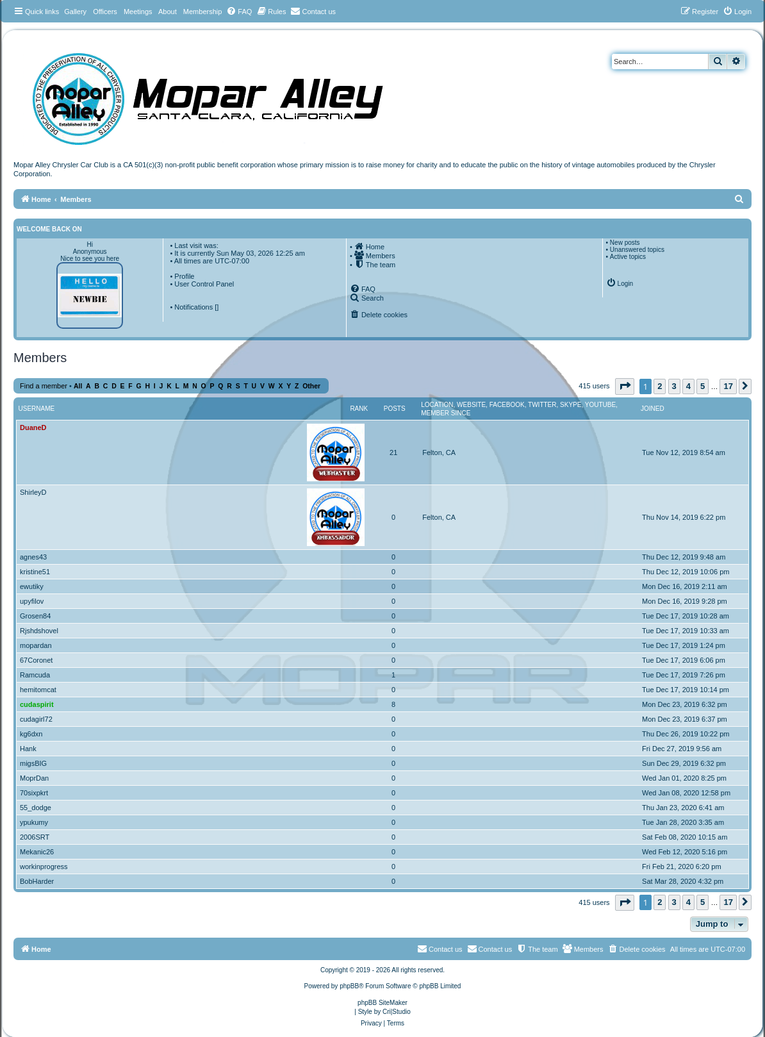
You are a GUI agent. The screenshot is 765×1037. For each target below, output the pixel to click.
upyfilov (32, 601)
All (78, 386)
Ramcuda (35, 675)
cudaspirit (37, 704)
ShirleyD (33, 492)
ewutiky (32, 586)
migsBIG (33, 763)
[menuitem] (239, 11)
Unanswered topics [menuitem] (637, 249)
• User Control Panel (202, 284)
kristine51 (35, 572)
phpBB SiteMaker (382, 1002)
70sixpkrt (34, 793)
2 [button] (659, 386)
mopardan (36, 645)
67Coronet (36, 660)
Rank (359, 408)
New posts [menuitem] (625, 242)
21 (393, 452)
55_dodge (35, 807)
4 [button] (688, 386)
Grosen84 (35, 616)
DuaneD (33, 427)
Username (37, 408)
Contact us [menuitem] (490, 948)
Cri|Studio (397, 1011)
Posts (395, 408)
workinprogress (44, 866)
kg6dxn (31, 734)
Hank (28, 748)
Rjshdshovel (39, 631)
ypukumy (34, 822)
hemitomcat (38, 689)
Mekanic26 (37, 852)
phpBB (349, 986)
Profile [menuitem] (184, 276)
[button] (624, 386)
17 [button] (727, 386)
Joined (652, 408)
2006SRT (34, 837)
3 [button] (674, 386)
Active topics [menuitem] (628, 256)
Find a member (43, 386)
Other (311, 386)
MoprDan (34, 778)
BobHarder (37, 881)
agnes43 (33, 557)
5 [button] (702, 386)
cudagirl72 (36, 719)
